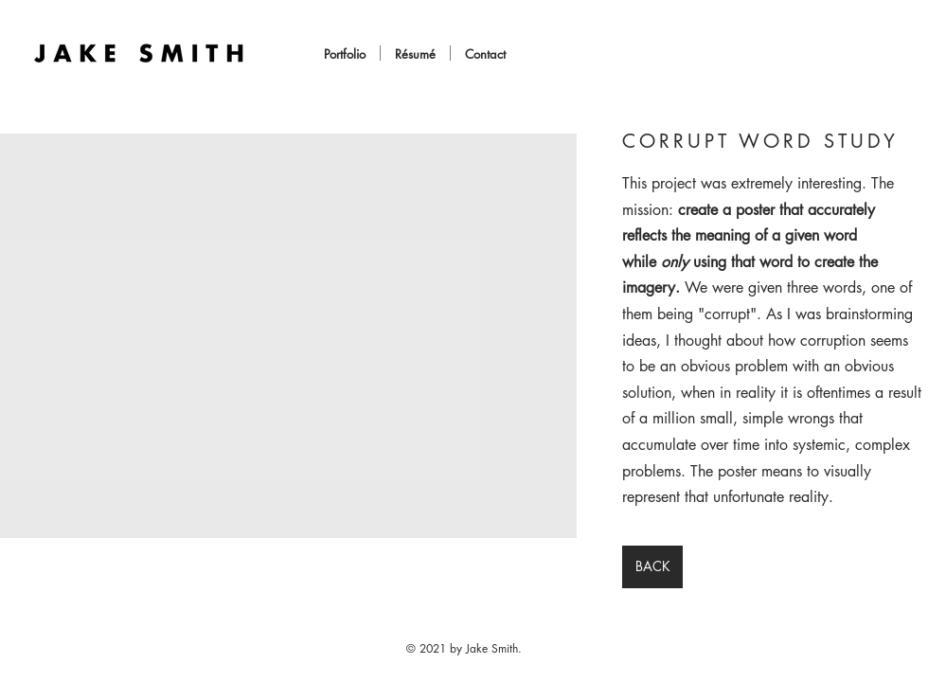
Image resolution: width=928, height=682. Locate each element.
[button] (288, 336)
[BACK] (652, 567)
